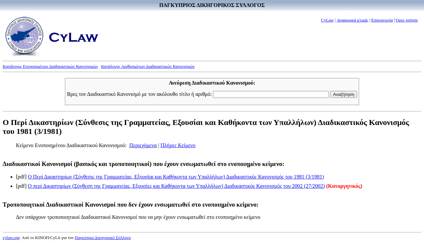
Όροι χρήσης (407, 20)
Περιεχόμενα (143, 145)
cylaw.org (11, 237)
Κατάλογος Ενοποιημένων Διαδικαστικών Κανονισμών (50, 66)
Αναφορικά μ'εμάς (352, 20)
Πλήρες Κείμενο (177, 145)
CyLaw (327, 20)
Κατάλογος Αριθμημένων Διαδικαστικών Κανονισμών (147, 66)
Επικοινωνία (382, 20)
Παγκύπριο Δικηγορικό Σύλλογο (103, 237)
